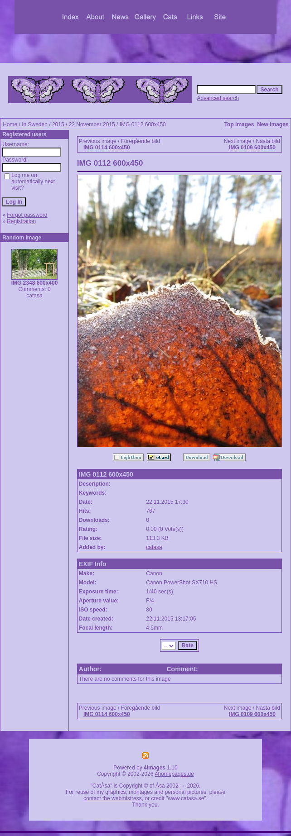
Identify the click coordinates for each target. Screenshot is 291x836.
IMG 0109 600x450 (252, 147)
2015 (58, 124)
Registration (21, 221)
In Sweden (35, 124)
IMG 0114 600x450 (106, 147)
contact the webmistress (112, 798)
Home (10, 124)
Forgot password (27, 215)
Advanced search (218, 98)
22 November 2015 (92, 124)
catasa (154, 547)
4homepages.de (174, 774)
